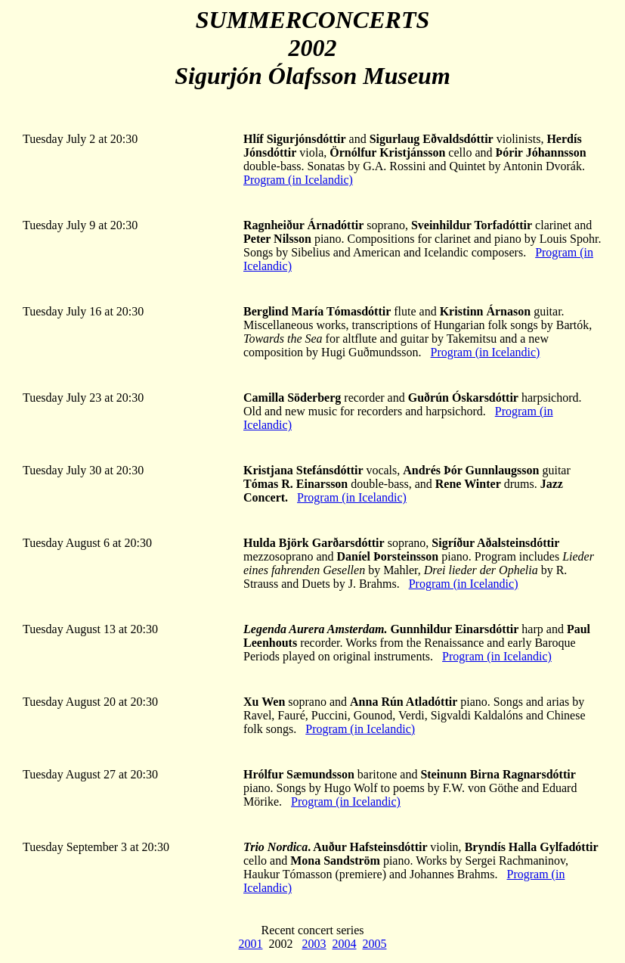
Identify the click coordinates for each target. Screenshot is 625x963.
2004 (345, 943)
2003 (314, 943)
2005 (375, 943)
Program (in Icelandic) (298, 179)
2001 (251, 943)
